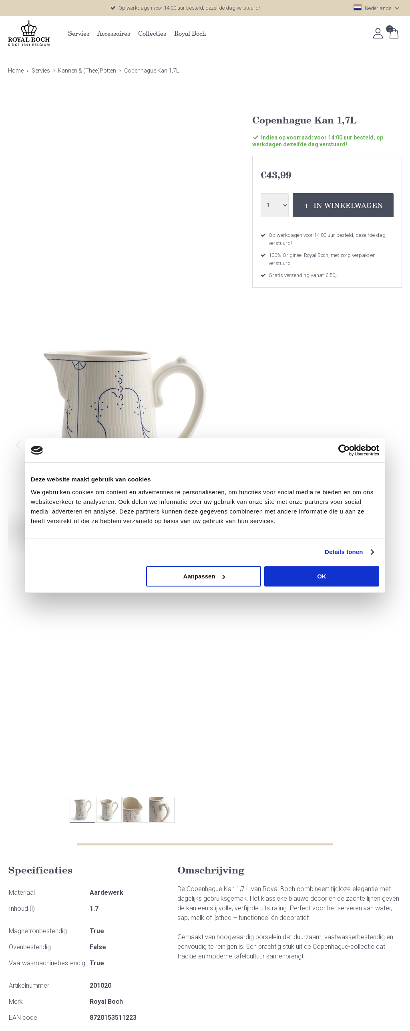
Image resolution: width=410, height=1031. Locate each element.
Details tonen (344, 551)
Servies (78, 33)
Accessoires (113, 33)
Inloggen (378, 33)
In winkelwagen (348, 205)
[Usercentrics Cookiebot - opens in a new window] (344, 450)
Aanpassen (204, 576)
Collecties (152, 33)
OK (321, 576)
